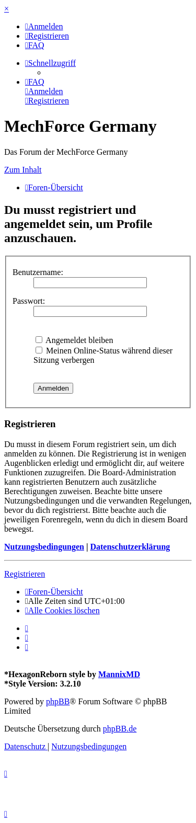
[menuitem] (44, 26)
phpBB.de (119, 728)
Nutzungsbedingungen (44, 546)
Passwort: (29, 300)
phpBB (58, 701)
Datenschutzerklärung (130, 546)
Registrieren (24, 573)
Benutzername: (38, 272)
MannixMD (119, 674)
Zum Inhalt (23, 169)
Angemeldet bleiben (74, 340)
